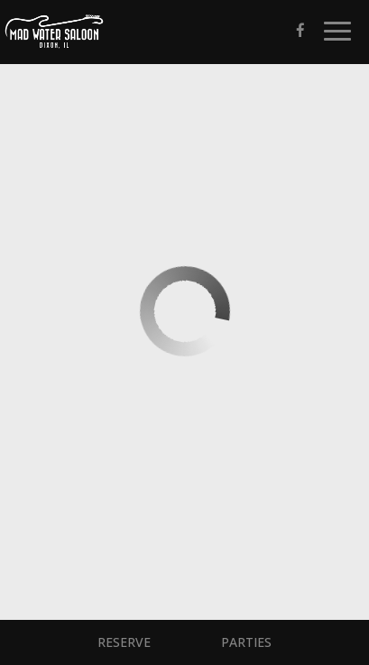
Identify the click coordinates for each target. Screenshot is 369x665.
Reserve (124, 642)
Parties (246, 642)
